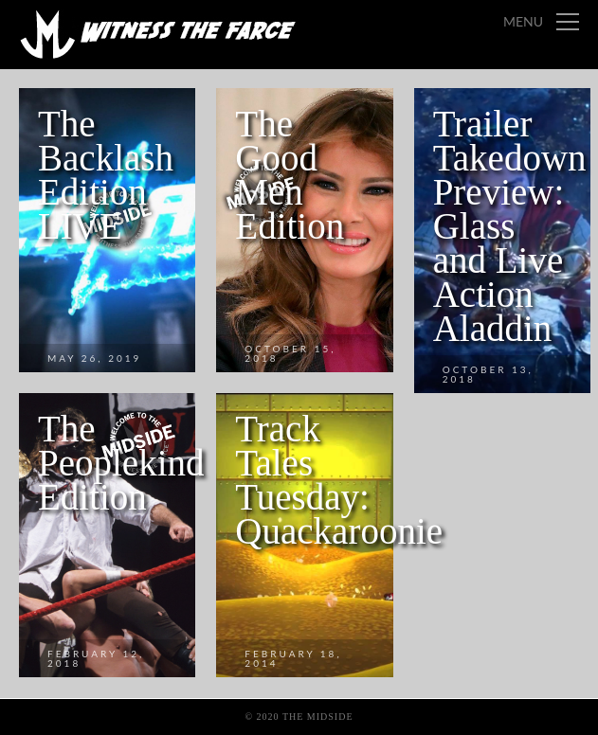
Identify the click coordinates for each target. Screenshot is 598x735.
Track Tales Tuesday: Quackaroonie (339, 479)
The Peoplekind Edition (121, 462)
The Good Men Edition (289, 174)
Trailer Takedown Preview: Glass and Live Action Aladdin (510, 226)
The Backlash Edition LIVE (105, 174)
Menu (523, 21)
